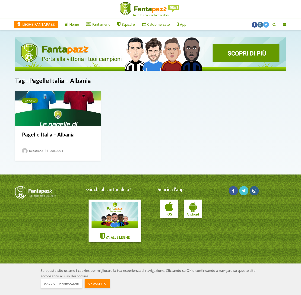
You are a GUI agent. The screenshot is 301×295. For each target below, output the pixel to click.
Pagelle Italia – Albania (48, 134)
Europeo (30, 100)
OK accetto (97, 283)
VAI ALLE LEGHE (115, 221)
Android (193, 209)
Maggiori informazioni (61, 283)
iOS (169, 209)
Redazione (32, 150)
